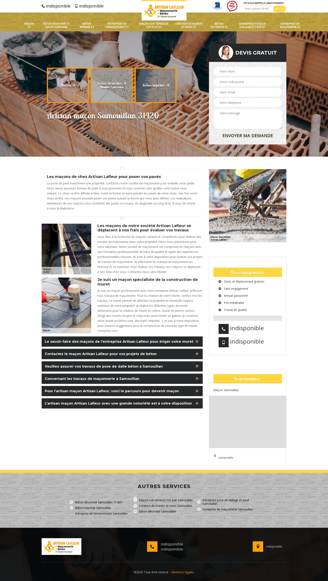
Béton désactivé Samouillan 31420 (96, 502)
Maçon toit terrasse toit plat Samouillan (163, 500)
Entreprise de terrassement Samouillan (99, 513)
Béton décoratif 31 (219, 25)
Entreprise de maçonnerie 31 (290, 25)
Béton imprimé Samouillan (90, 508)
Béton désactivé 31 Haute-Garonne (56, 25)
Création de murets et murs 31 (189, 25)
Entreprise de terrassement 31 (117, 25)
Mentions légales (182, 572)
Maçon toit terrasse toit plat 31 (153, 25)
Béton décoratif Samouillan (155, 511)
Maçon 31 (29, 25)
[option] (68, 85)
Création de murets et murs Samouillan (163, 506)
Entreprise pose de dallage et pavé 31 (252, 25)
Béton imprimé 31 (87, 25)
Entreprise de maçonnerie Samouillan (225, 509)
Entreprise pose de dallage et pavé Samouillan (223, 502)
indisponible (56, 6)
